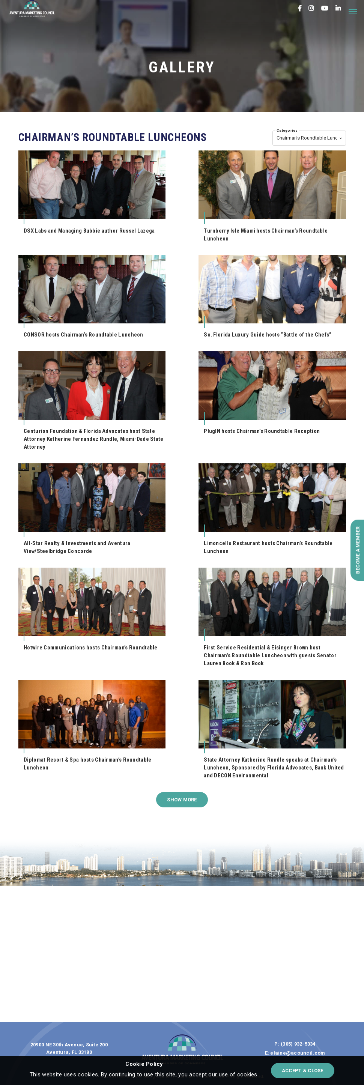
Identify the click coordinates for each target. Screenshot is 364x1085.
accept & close (302, 1070)
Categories (287, 130)
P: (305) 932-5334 (294, 1044)
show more (182, 799)
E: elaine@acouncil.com (295, 1053)
